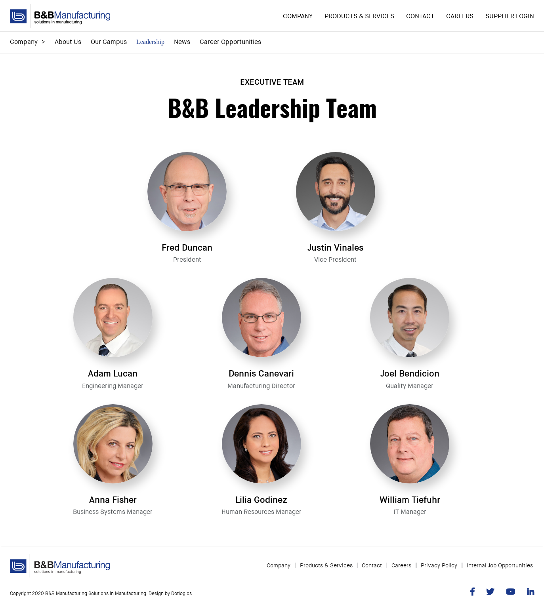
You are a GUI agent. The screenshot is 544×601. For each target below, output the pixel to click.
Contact (420, 16)
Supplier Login (509, 16)
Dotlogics (181, 590)
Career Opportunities (230, 42)
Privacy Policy (439, 562)
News (182, 42)
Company (298, 16)
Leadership (150, 41)
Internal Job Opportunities (500, 562)
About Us (68, 42)
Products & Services (359, 16)
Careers (459, 16)
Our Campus (109, 42)
